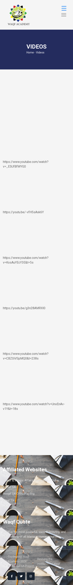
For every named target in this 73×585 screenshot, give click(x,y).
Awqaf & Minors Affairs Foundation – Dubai (31, 480)
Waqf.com (9, 507)
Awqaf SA (9, 487)
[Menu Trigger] (64, 8)
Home (30, 52)
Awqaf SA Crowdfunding (18, 493)
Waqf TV (8, 500)
